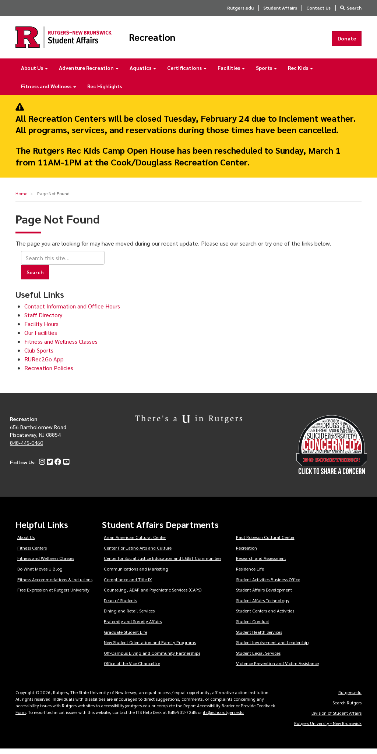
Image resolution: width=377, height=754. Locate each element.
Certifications (187, 72)
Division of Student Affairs (336, 718)
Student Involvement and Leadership (272, 647)
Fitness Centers (32, 553)
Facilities (231, 72)
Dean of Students (120, 605)
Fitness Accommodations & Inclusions (54, 584)
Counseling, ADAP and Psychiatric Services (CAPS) (152, 595)
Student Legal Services (258, 658)
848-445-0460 (26, 447)
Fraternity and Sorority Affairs (133, 626)
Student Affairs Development (264, 595)
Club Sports (38, 355)
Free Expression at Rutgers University (53, 595)
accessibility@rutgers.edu (125, 711)
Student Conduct (252, 626)
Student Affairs (280, 8)
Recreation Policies (48, 373)
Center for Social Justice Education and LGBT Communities (162, 563)
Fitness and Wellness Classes (61, 346)
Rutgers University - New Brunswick (328, 728)
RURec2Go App (44, 364)
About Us (34, 72)
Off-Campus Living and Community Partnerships (152, 658)
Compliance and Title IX (128, 584)
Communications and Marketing (136, 574)
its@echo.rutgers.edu (223, 717)
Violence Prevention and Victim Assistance (277, 668)
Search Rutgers (347, 708)
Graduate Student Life (125, 637)
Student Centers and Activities (265, 616)
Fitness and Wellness (48, 91)
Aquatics (143, 72)
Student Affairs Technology (262, 605)
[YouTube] (65, 467)
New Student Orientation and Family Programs (150, 647)
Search (354, 8)
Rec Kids (300, 72)
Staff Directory (43, 320)
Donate (347, 40)
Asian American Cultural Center (135, 542)
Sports (266, 72)
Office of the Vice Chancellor (132, 668)
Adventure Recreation (89, 72)
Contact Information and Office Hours (72, 311)
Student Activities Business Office (268, 584)
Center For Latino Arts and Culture (138, 553)
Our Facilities (40, 338)
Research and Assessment (261, 563)
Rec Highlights (104, 91)
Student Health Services (259, 637)
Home (21, 198)
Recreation (176, 40)
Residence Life (250, 574)
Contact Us (318, 8)
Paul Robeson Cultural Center (265, 542)
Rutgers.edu (240, 8)
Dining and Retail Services (129, 616)
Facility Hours (41, 329)
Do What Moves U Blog (40, 574)
